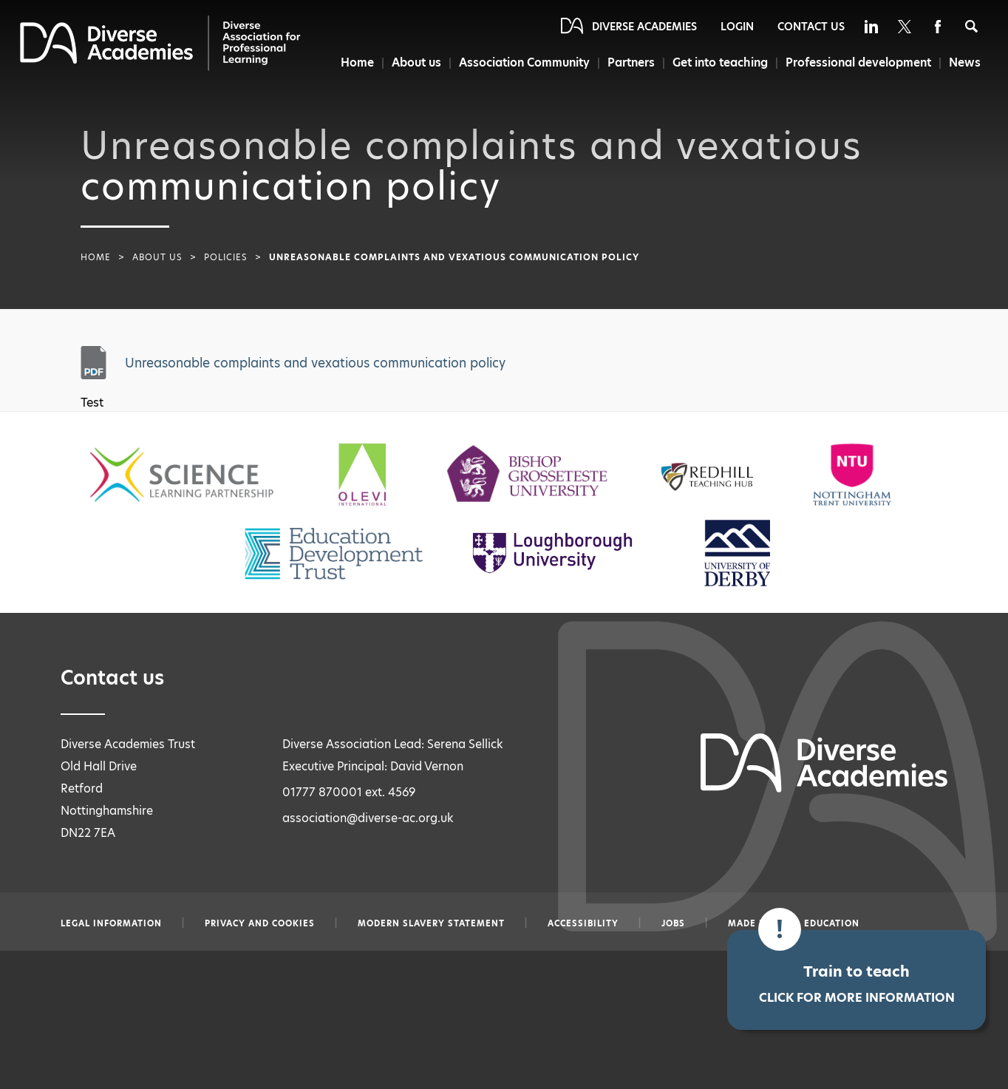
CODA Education (816, 923)
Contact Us (811, 26)
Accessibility (583, 923)
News (965, 62)
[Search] (971, 26)
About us (411, 62)
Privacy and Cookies (260, 923)
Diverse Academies (644, 26)
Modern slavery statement (431, 923)
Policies (226, 257)
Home (350, 62)
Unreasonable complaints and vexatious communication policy (315, 363)
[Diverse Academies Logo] (160, 43)
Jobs (673, 923)
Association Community (520, 62)
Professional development (857, 62)
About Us (157, 257)
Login (737, 26)
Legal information (111, 923)
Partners (628, 62)
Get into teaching (718, 62)
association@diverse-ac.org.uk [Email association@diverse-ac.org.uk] (368, 818)
